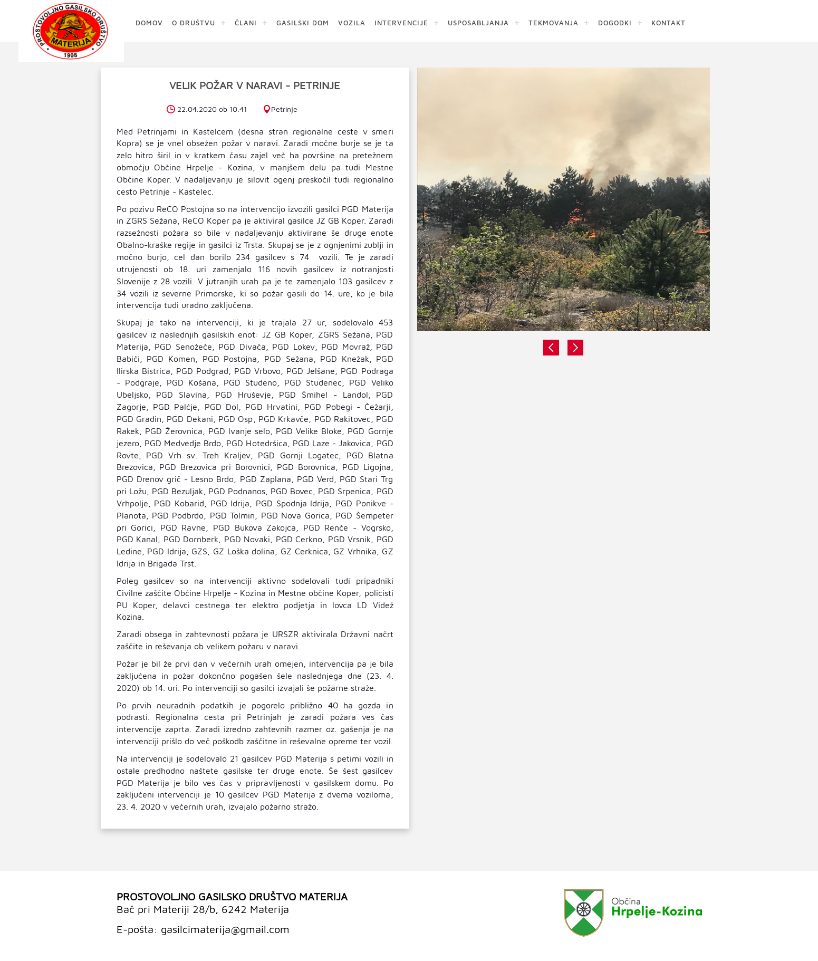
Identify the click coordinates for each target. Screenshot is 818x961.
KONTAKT (668, 22)
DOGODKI (615, 22)
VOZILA (351, 22)
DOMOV (149, 22)
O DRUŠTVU (193, 22)
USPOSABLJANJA (478, 22)
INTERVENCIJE (401, 22)
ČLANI (246, 22)
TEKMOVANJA (553, 22)
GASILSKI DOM (302, 22)
